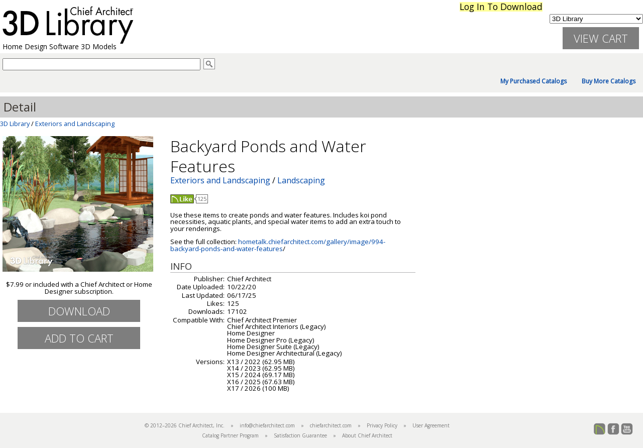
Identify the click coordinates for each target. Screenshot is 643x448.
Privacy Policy (382, 425)
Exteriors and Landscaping (75, 123)
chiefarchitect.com (331, 425)
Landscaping (301, 180)
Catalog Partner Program (230, 435)
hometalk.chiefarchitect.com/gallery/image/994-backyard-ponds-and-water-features (277, 245)
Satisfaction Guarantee (300, 435)
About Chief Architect (367, 435)
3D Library (15, 123)
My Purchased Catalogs (533, 81)
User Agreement (431, 425)
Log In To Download (501, 7)
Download (79, 310)
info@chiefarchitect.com (267, 425)
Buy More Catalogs (608, 81)
